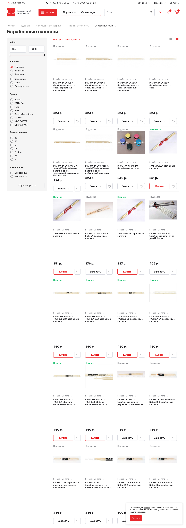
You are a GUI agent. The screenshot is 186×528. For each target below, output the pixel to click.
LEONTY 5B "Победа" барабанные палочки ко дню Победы (162, 218)
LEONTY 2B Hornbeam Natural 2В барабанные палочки (129, 406)
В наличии (17, 71)
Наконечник (16, 167)
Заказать (63, 103)
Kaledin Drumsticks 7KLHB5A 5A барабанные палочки (98, 280)
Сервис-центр (89, 12)
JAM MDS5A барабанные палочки (162, 149)
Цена (13, 42)
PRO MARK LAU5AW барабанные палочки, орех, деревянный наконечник (128, 86)
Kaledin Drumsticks (21, 114)
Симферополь (19, 86)
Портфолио (69, 12)
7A (13, 148)
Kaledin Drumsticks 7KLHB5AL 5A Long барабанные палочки (64, 343)
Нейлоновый (18, 176)
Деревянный (18, 173)
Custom (16, 152)
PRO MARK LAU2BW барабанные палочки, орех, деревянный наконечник (64, 86)
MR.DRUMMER (19, 125)
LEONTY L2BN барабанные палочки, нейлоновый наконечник (98, 406)
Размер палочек (18, 132)
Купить (159, 170)
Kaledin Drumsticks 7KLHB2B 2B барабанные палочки (66, 280)
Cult (43, 521)
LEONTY (16, 118)
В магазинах (18, 74)
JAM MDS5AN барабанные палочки (130, 216)
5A (13, 141)
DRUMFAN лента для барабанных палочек (128, 149)
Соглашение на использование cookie (24, 517)
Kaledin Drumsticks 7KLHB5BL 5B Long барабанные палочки (96, 343)
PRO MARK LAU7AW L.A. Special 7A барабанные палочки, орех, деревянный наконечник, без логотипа (66, 153)
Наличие (14, 61)
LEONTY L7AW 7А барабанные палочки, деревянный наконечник (130, 343)
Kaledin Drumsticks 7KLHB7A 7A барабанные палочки (162, 280)
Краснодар (18, 79)
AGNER (15, 99)
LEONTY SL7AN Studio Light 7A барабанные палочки (96, 218)
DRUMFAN (17, 103)
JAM (14, 110)
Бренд (13, 94)
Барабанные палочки (62, 79)
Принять (136, 518)
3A (13, 156)
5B (13, 145)
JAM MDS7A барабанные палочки (66, 216)
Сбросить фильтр (27, 185)
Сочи (15, 82)
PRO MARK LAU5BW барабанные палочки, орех (161, 85)
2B (13, 138)
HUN (14, 107)
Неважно (17, 67)
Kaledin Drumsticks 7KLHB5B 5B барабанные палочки (130, 280)
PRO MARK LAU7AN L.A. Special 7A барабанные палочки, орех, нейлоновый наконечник (98, 151)
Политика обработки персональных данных (26, 513)
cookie (147, 508)
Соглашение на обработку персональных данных (29, 515)
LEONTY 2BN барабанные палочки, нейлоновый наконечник (66, 406)
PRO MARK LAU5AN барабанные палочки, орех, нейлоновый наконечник (96, 86)
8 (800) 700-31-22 (107, 462)
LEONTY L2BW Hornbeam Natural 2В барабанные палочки (162, 343)
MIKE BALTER (18, 121)
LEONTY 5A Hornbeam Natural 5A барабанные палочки (161, 406)
